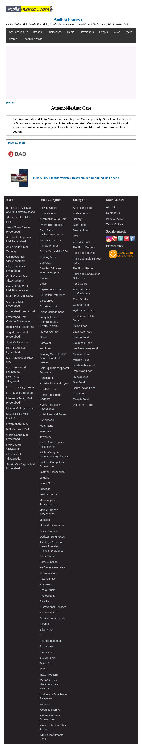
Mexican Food (81, 354)
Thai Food (79, 393)
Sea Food (79, 382)
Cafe (76, 236)
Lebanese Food (82, 342)
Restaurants (80, 376)
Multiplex (45, 519)
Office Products (49, 531)
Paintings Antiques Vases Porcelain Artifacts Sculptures (51, 546)
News (116, 31)
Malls (129, 31)
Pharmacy (46, 584)
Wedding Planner (50, 709)
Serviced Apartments (52, 618)
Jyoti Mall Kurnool (17, 342)
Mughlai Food (81, 359)
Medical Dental (49, 494)
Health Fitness (48, 389)
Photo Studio (47, 590)
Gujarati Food (81, 304)
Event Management (52, 311)
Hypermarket (47, 419)
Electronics (46, 300)
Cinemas (45, 278)
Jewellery (45, 436)
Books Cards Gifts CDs (54, 251)
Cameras (45, 262)
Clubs (43, 283)
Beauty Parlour (49, 245)
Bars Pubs (79, 224)
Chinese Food (81, 241)
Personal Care (48, 573)
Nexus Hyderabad (17, 423)
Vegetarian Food (83, 404)
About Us (112, 207)
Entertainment (48, 306)
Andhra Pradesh (68, 19)
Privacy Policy (114, 218)
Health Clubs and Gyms (54, 383)
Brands (37, 31)
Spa (42, 635)
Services (45, 623)
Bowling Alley (48, 257)
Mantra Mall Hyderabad (20, 408)
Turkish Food (81, 399)
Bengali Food (81, 230)
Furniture (45, 348)
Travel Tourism (49, 674)
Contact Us (113, 212)
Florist (43, 337)
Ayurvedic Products (51, 224)
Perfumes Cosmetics (52, 567)
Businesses (54, 31)
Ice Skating (46, 425)
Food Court (80, 283)
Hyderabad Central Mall (21, 311)
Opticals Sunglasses (52, 536)
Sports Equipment (51, 640)
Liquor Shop (47, 483)
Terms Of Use (114, 224)
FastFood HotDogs (84, 252)
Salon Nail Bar (48, 612)
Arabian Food (81, 213)
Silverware (46, 629)
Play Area (45, 601)
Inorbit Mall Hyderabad (20, 326)
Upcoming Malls (32, 38)
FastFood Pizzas (83, 268)
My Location (17, 32)
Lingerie (44, 477)
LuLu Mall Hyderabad (19, 392)
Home (10, 102)
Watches (45, 704)
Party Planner (48, 556)
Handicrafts (47, 377)
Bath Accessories (50, 240)
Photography (47, 595)
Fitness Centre (49, 331)
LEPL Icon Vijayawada (20, 387)
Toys (42, 668)
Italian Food (80, 325)
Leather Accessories (52, 471)
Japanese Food (82, 331)
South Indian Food (84, 387)
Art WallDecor (48, 213)
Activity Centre (49, 207)
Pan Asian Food (82, 370)
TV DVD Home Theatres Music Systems (49, 684)
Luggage (45, 488)
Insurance (46, 431)
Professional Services (53, 607)
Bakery (77, 219)
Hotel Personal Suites (53, 414)
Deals (70, 31)
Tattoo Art (45, 663)
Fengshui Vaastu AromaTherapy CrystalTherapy (50, 321)
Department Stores (51, 289)
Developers (87, 31)
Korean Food (81, 337)
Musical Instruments (52, 525)
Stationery (46, 652)
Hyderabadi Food (83, 310)
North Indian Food (84, 365)
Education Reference (52, 294)
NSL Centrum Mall (17, 429)
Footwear (45, 342)
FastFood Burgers (84, 247)
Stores (13, 38)
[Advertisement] (71, 71)
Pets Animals (48, 578)
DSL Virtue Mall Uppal (19, 295)
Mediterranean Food (85, 348)
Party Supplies (49, 561)
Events (103, 31)
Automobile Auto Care (53, 219)
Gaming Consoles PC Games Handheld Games (53, 358)
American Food (82, 207)
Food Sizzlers (81, 299)
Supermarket (47, 657)
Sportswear (47, 646)
